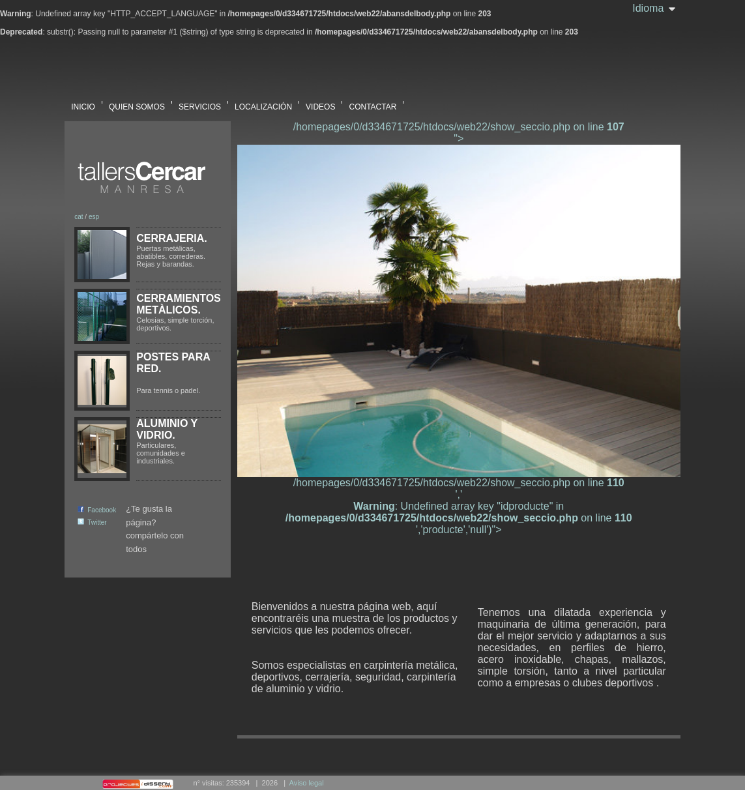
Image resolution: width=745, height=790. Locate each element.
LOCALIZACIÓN (263, 103)
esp (94, 216)
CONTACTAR (372, 103)
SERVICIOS (200, 103)
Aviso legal (306, 783)
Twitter (92, 522)
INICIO (83, 103)
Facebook (97, 510)
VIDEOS (320, 103)
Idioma (648, 8)
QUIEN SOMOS (137, 103)
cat (78, 216)
